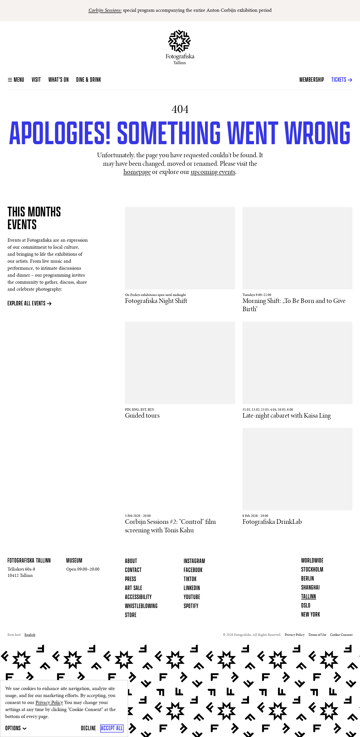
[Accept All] (112, 728)
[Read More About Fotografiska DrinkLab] (297, 477)
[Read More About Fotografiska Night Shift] (180, 256)
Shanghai (310, 588)
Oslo (305, 606)
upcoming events (213, 172)
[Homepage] (180, 47)
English (29, 635)
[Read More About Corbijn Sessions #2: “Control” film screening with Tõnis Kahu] (180, 481)
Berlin (307, 579)
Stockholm (312, 570)
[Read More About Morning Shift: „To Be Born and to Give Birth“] (297, 260)
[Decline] (88, 728)
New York (310, 615)
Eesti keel (14, 635)
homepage (137, 172)
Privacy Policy (49, 702)
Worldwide (312, 561)
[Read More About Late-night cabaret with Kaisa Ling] (297, 371)
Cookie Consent (341, 635)
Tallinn (308, 597)
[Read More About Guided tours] (180, 371)
